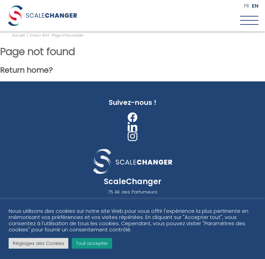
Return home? (26, 70)
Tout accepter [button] (92, 243)
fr (246, 6)
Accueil (18, 35)
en (255, 6)
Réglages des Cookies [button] (38, 243)
